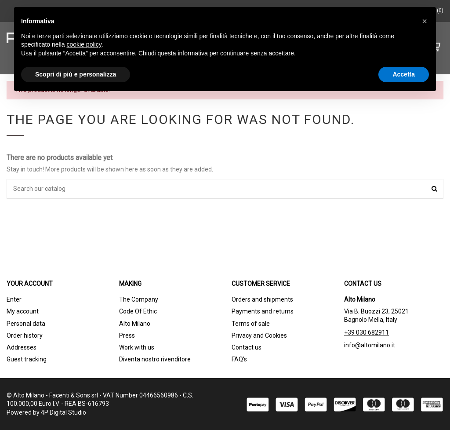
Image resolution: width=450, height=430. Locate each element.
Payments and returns (263, 311)
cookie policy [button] (84, 44)
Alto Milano (134, 323)
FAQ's (239, 359)
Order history (25, 335)
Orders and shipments (262, 299)
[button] (424, 21)
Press (127, 335)
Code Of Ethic (138, 311)
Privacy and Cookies (259, 335)
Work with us (136, 347)
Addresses (21, 347)
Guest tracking (27, 359)
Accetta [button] (403, 74)
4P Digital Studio (63, 412)
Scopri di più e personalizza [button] (75, 74)
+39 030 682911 (366, 332)
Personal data (26, 323)
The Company (138, 299)
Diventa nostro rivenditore (155, 359)
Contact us (246, 347)
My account (23, 311)
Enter (14, 299)
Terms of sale (251, 323)
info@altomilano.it (369, 345)
